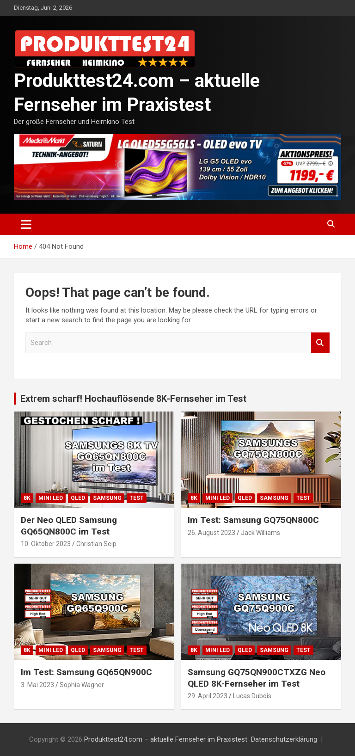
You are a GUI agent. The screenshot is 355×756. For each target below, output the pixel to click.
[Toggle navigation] (26, 224)
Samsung (107, 498)
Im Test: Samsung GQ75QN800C (253, 520)
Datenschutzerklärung (284, 739)
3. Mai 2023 (37, 684)
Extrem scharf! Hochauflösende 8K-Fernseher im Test (133, 398)
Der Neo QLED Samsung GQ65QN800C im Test (69, 526)
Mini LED (50, 498)
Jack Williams (260, 532)
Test (136, 498)
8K (27, 498)
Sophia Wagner (82, 684)
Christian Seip (96, 543)
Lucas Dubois (252, 696)
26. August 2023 (211, 532)
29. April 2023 (207, 696)
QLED (78, 498)
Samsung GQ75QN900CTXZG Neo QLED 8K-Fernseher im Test (256, 678)
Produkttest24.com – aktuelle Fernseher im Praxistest (165, 739)
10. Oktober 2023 (46, 543)
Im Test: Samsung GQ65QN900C (86, 672)
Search (320, 342)
